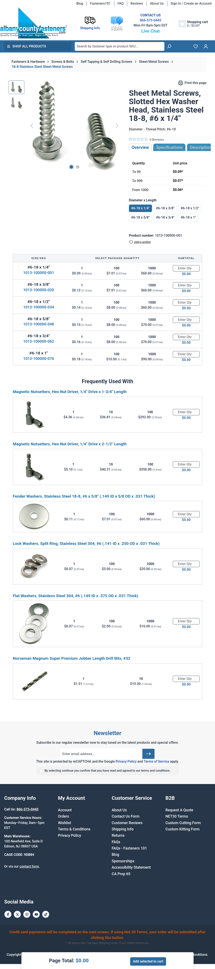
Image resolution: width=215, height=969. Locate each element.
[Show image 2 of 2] (77, 167)
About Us (157, 3)
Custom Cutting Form (183, 823)
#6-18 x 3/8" (165, 208)
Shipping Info (123, 829)
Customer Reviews (127, 823)
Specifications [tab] (169, 147)
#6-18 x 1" (188, 217)
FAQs (116, 842)
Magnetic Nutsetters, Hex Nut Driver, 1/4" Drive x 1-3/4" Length (70, 391)
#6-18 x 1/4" (140, 208)
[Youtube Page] (36, 914)
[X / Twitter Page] (17, 914)
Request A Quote (179, 810)
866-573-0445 (150, 20)
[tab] (200, 147)
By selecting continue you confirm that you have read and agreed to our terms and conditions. (107, 770)
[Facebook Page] (8, 914)
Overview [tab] (140, 147)
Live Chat (150, 31)
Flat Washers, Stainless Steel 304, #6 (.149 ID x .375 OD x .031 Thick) (75, 595)
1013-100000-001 (38, 272)
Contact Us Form (125, 816)
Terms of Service (156, 761)
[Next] (117, 125)
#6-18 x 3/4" (165, 217)
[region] (64, 125)
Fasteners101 (100, 3)
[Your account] (206, 46)
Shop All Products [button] (26, 46)
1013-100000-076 (38, 358)
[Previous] (32, 125)
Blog (79, 3)
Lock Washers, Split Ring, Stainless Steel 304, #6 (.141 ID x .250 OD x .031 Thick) (86, 543)
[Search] (169, 46)
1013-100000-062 (38, 341)
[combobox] (119, 46)
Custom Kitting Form (182, 829)
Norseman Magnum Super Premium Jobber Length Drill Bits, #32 (71, 658)
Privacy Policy (125, 761)
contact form (29, 866)
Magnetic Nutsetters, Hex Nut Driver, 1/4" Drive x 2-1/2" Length (70, 444)
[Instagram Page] (26, 914)
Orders (63, 816)
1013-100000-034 (38, 307)
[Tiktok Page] (45, 914)
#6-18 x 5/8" (140, 217)
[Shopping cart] (193, 23)
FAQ (121, 3)
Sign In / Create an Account (191, 3)
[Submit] (148, 754)
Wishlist (64, 823)
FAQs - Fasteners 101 (129, 848)
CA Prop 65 (121, 874)
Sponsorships (123, 861)
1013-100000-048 (38, 324)
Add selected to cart (148, 961)
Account (65, 810)
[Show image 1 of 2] (71, 167)
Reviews (137, 3)
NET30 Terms (176, 816)
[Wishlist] (196, 46)
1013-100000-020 (38, 290)
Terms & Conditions (74, 829)
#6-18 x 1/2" (190, 208)
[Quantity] (186, 268)
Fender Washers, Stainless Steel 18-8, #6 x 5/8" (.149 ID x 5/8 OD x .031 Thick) (84, 496)
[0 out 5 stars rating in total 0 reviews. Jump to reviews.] (146, 139)
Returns (118, 835)
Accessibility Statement (131, 867)
